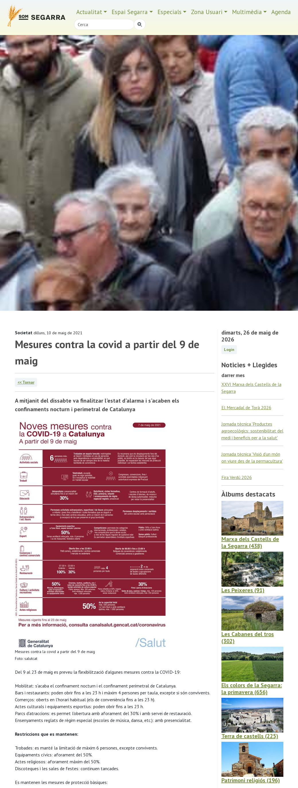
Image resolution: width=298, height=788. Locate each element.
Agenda (281, 12)
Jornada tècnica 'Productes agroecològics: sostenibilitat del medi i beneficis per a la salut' (252, 431)
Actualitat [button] (89, 12)
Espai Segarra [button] (130, 12)
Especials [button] (169, 12)
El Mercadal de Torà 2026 (246, 407)
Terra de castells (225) (249, 736)
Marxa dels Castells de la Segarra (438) (250, 542)
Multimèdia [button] (247, 12)
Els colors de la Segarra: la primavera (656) (251, 688)
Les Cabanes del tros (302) (247, 637)
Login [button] (229, 349)
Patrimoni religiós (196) (250, 780)
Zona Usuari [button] (207, 12)
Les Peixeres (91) (242, 590)
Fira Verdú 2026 (236, 477)
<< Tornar (25, 382)
